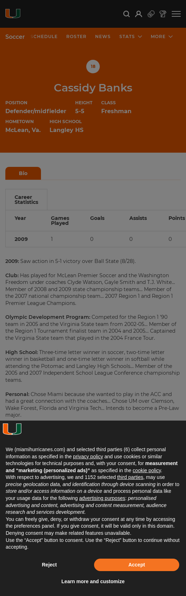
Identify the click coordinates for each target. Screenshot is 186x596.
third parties (130, 477)
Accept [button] (136, 565)
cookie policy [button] (147, 470)
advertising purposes (102, 498)
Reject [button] (49, 565)
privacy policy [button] (88, 456)
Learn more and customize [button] (92, 581)
